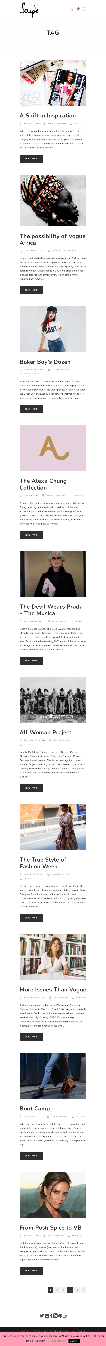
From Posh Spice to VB (51, 1234)
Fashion (72, 251)
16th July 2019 (31, 123)
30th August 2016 (33, 1123)
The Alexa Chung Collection (43, 488)
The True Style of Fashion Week (43, 867)
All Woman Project (46, 736)
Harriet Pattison (56, 123)
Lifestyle (79, 123)
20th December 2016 (34, 744)
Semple (55, 251)
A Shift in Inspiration (48, 115)
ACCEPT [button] (73, 1341)
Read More (31, 158)
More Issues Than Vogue (44, 993)
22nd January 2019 (34, 251)
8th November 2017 (34, 370)
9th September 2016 (34, 1004)
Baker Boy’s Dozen (45, 362)
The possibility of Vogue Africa (43, 240)
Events (78, 625)
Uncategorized (32, 374)
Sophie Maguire (61, 370)
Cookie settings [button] (56, 1340)
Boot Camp (35, 1115)
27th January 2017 (34, 625)
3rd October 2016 (33, 878)
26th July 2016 (31, 1242)
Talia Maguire (59, 625)
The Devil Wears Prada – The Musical (51, 614)
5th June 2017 (31, 499)
